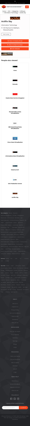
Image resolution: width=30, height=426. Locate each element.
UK (20, 258)
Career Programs (4, 237)
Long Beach (23, 277)
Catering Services (4, 246)
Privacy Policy (15, 310)
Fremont (21, 272)
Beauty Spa (21, 246)
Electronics (20, 222)
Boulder (10, 268)
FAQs (15, 347)
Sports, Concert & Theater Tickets (16, 232)
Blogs (15, 344)
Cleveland (26, 270)
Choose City (22, 3)
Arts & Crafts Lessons (5, 241)
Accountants (3, 253)
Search (15, 369)
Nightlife (21, 225)
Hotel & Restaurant (5, 220)
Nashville (9, 282)
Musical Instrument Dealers (7, 251)
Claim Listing (6, 34)
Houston (8, 275)
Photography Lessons (14, 241)
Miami (18, 280)
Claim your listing (15, 356)
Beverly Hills (15, 268)
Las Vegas (8, 277)
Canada (7, 260)
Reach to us (15, 381)
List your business (15, 359)
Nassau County (15, 282)
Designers (22, 220)
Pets (8, 227)
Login (15, 372)
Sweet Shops (8, 248)
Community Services (13, 246)
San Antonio (25, 289)
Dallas (2, 272)
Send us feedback (15, 384)
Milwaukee (24, 280)
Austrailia (26, 258)
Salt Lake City (14, 287)
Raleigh (8, 287)
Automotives (15, 225)
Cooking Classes (9, 234)
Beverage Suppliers (16, 248)
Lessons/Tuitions (20, 237)
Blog (6, 3)
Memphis (8, 280)
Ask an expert (15, 362)
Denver (7, 272)
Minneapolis (3, 282)
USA (11, 258)
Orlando (8, 284)
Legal (21, 217)
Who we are (15, 322)
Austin (12, 265)
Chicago (2, 270)
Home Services (21, 227)
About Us (15, 303)
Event (23, 229)
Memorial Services (4, 232)
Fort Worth (3, 275)
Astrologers (3, 234)
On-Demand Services (14, 220)
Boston (23, 265)
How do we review (15, 331)
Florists (14, 251)
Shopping (13, 229)
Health (2, 222)
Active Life (19, 229)
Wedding (21, 234)
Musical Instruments (5, 239)
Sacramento (19, 289)
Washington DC (14, 292)
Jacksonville (25, 275)
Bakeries (9, 253)
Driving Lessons (19, 244)
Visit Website (15, 48)
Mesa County (13, 280)
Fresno (25, 272)
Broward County (4, 268)
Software (10, 213)
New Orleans (3, 284)
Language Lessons (12, 237)
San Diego (25, 287)
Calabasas (26, 268)
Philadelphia (3, 287)
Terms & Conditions (15, 313)
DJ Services (16, 234)
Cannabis (14, 215)
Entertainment (4, 225)
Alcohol (15, 222)
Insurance (12, 239)
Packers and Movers (16, 253)
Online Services (10, 217)
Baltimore (21, 268)
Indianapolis (19, 275)
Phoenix (18, 284)
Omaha (13, 284)
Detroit (16, 272)
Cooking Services (21, 251)
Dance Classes (4, 244)
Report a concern (15, 387)
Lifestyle (9, 225)
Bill (25, 220)
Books (2, 248)
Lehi (11, 277)
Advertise (15, 365)
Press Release (15, 334)
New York (21, 282)
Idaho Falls (13, 275)
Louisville (3, 280)
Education (15, 213)
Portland (23, 284)
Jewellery (23, 253)
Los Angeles (17, 277)
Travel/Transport (9, 222)
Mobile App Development (6, 215)
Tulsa (2, 292)
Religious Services (11, 244)
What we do (15, 390)
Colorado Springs (9, 270)
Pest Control (8, 229)
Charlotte (15, 270)
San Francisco (4, 289)
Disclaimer (15, 319)
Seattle (19, 287)
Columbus (20, 270)
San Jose (9, 289)
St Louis (14, 289)
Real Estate (17, 217)
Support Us (15, 306)
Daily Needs (14, 227)
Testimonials (15, 316)
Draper (11, 272)
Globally (7, 258)
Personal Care (3, 217)
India (16, 258)
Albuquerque (18, 265)
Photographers (20, 215)
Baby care (26, 246)
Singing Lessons (23, 241)
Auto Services (4, 227)
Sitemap (15, 341)
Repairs (2, 229)
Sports (17, 239)
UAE (2, 260)
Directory (15, 338)
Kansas (2, 277)
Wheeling (8, 292)
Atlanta (7, 265)
